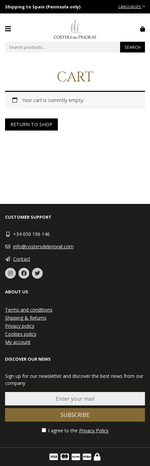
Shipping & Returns (25, 318)
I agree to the (75, 430)
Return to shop (31, 124)
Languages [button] (130, 6)
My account (18, 342)
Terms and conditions (28, 310)
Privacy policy (19, 326)
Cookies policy (20, 334)
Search (132, 47)
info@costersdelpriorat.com (43, 246)
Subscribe (75, 415)
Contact (21, 259)
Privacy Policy (94, 430)
